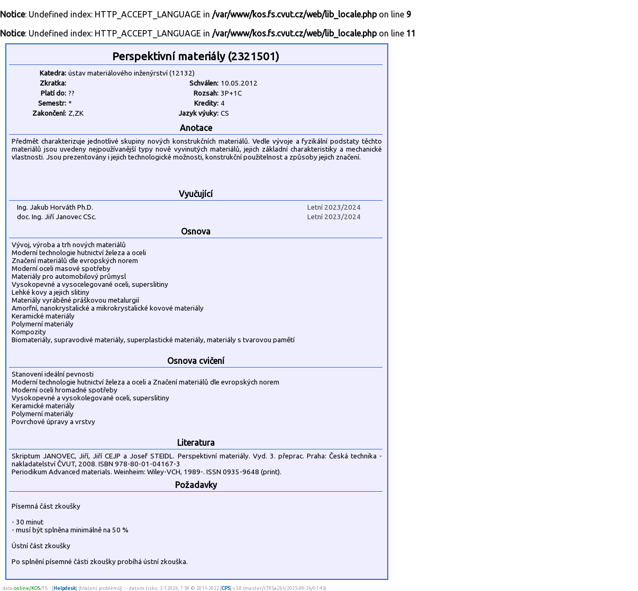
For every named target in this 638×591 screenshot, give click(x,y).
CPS (226, 588)
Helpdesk (64, 588)
